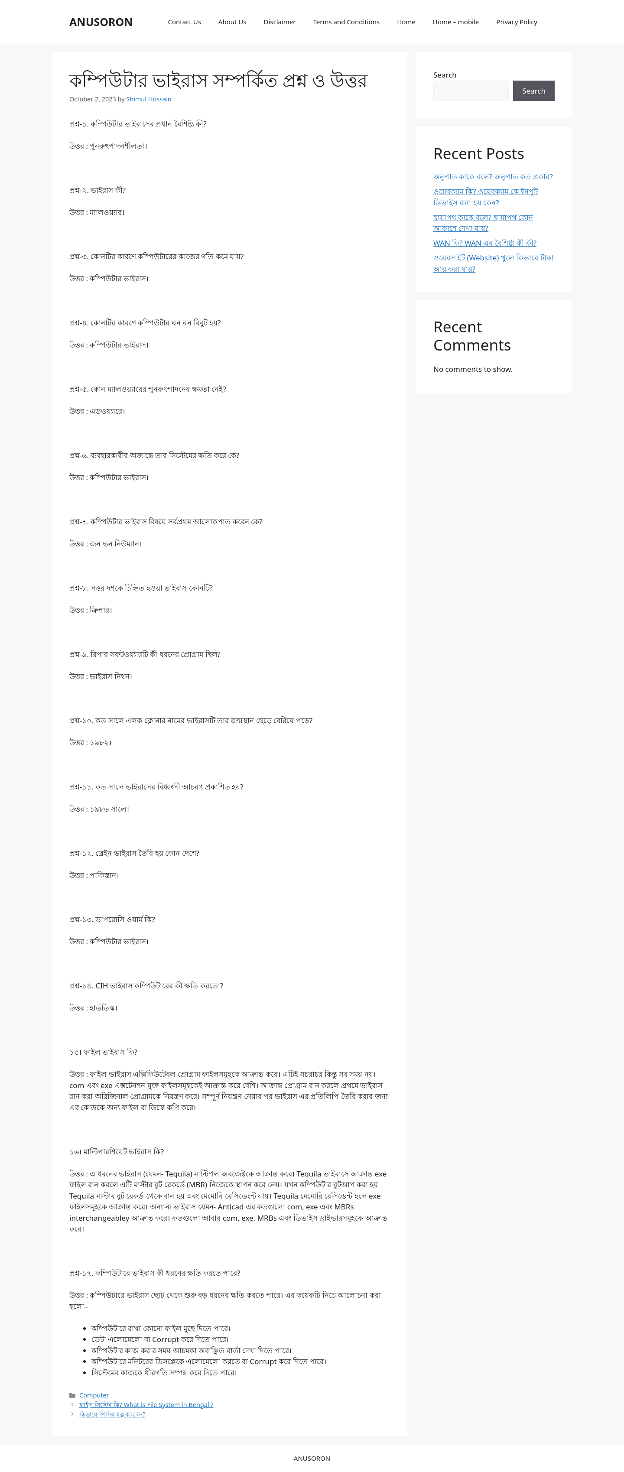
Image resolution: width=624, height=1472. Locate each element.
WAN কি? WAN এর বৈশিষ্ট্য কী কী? (484, 243)
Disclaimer (279, 21)
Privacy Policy (516, 21)
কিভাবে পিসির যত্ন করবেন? (112, 1414)
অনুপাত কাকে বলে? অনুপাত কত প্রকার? (493, 177)
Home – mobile (456, 21)
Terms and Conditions (346, 21)
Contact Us (184, 21)
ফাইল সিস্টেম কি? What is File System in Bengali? (146, 1405)
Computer (94, 1395)
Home (406, 21)
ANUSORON (101, 21)
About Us (232, 21)
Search (445, 75)
